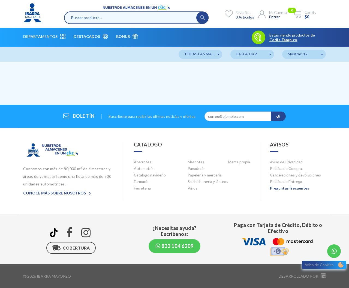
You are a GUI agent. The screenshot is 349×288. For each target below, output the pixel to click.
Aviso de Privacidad (286, 162)
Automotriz (143, 168)
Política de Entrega (286, 181)
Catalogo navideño (150, 175)
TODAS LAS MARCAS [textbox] (203, 54)
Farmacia (141, 181)
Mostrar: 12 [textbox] (298, 54)
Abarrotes (142, 162)
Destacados (91, 36)
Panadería (196, 168)
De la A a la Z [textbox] (246, 54)
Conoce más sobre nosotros (57, 193)
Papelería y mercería (205, 175)
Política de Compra (286, 168)
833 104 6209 (174, 246)
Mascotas (196, 162)
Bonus (127, 36)
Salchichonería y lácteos (208, 181)
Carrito (311, 12)
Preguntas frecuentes (289, 188)
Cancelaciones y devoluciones (295, 175)
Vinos (192, 188)
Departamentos (44, 36)
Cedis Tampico (283, 40)
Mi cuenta (278, 12)
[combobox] (200, 54)
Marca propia (239, 162)
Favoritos (243, 12)
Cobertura (71, 248)
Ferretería (142, 188)
